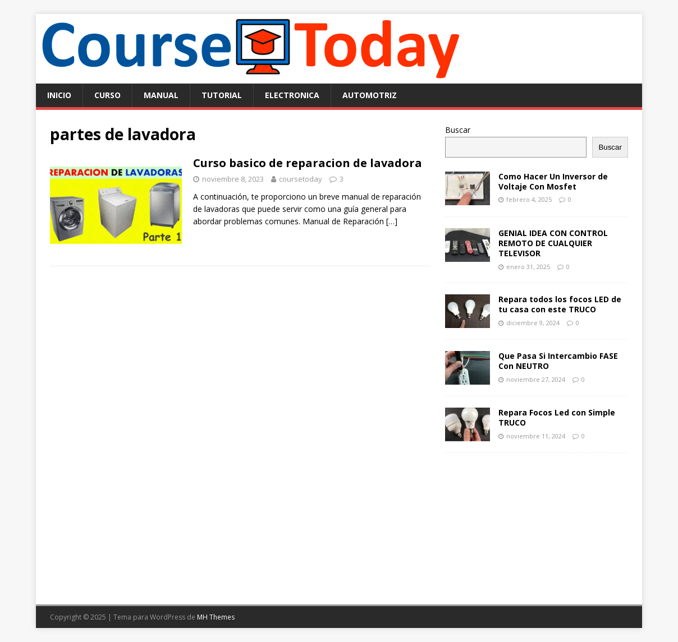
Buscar (457, 129)
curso (107, 95)
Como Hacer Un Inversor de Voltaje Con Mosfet (553, 181)
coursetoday (300, 179)
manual (161, 95)
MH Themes (216, 617)
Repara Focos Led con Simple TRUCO (556, 417)
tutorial (221, 95)
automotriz (369, 95)
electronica (292, 95)
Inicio (59, 95)
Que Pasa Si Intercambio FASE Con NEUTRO (558, 360)
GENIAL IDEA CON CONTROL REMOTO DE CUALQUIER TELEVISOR (553, 243)
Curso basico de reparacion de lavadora (307, 162)
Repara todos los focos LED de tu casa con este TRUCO (559, 304)
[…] (391, 221)
